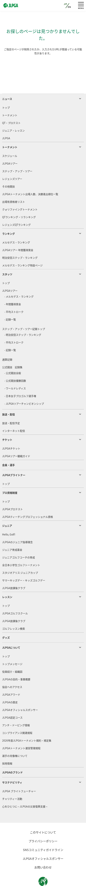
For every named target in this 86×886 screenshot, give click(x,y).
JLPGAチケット (11, 434)
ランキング (8, 220)
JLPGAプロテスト (12, 495)
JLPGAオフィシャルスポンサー (20, 696)
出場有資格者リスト (13, 188)
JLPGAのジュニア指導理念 (17, 528)
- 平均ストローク (13, 298)
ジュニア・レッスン (13, 116)
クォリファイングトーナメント (20, 195)
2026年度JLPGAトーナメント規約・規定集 (26, 726)
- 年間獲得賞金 (12, 290)
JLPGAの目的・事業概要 (16, 665)
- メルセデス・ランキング (19, 282)
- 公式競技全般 (12, 359)
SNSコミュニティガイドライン (43, 836)
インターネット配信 (13, 417)
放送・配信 (8, 400)
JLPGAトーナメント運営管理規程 (21, 734)
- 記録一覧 (10, 305)
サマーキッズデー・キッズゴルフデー (23, 566)
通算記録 (7, 345)
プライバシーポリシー (43, 827)
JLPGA (6, 124)
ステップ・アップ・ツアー (17, 157)
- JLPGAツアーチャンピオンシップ (24, 390)
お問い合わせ (43, 853)
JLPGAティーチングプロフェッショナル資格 (27, 503)
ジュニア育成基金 (12, 536)
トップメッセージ (12, 650)
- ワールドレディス (15, 374)
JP (65, 4)
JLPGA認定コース (12, 703)
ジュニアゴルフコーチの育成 (18, 543)
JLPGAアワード (11, 680)
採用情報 (7, 749)
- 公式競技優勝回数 (15, 367)
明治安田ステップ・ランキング (20, 244)
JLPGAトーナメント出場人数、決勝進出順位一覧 (30, 180)
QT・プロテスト (11, 109)
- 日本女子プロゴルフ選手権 (20, 382)
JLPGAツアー (10, 149)
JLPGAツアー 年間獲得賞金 (17, 236)
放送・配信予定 (11, 409)
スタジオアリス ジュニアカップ (20, 559)
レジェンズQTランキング (16, 211)
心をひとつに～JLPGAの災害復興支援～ (25, 792)
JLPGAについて (11, 633)
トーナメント (9, 101)
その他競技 (8, 172)
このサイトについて (43, 818)
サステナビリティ (12, 768)
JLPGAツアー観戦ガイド (16, 442)
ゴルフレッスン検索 (13, 615)
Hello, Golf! (8, 520)
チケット (7, 426)
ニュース (7, 85)
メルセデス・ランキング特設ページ (22, 251)
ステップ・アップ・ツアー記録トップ (23, 315)
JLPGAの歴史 (10, 688)
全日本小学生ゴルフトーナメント (21, 551)
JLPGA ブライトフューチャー (19, 777)
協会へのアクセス (12, 673)
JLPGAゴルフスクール (15, 599)
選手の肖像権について (14, 742)
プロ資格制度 (9, 479)
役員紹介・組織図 (12, 658)
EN (69, 7)
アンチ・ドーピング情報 (16, 711)
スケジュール (9, 142)
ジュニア (7, 512)
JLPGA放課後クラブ (13, 574)
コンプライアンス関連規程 (17, 719)
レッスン (7, 583)
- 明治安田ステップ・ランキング (22, 321)
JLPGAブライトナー (13, 461)
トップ (6, 93)
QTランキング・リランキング (19, 203)
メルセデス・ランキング (16, 228)
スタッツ (7, 260)
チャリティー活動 (12, 785)
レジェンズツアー (12, 165)
